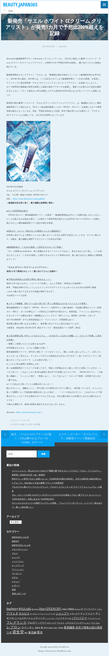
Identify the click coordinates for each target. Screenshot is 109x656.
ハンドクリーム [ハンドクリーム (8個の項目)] (63, 618)
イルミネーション (20, 549)
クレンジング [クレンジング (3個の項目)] (45, 614)
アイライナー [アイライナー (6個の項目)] (90, 609)
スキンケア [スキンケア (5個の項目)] (75, 613)
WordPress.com (64, 651)
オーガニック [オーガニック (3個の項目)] (35, 614)
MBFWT (15, 541)
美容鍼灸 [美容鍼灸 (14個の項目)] (69, 627)
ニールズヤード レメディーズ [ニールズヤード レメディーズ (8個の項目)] (30, 618)
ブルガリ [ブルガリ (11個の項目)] (32, 622)
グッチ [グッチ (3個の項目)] (52, 614)
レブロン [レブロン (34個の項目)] (13, 627)
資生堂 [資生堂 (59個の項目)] (18, 631)
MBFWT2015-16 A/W (21, 545)
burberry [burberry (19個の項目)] (12, 609)
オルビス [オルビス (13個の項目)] (24, 613)
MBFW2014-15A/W (20, 537)
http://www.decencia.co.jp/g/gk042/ (29, 198)
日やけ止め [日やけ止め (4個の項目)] (48, 627)
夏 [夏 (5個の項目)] (42, 627)
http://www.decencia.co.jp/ (28, 412)
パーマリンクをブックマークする (25, 424)
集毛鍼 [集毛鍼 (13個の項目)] (32, 632)
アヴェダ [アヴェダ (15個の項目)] (12, 613)
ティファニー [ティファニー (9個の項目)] (87, 613)
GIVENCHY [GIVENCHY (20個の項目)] (53, 609)
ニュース (25, 420)
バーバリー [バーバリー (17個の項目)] (79, 618)
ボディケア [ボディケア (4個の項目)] (51, 623)
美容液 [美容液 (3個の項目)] (60, 628)
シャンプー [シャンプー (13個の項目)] (62, 613)
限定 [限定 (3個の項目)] (26, 633)
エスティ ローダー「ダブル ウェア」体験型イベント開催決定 (77, 436)
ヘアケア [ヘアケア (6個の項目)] (42, 622)
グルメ (15, 553)
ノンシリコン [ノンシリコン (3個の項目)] (50, 618)
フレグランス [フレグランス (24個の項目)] (16, 622)
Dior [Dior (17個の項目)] (42, 609)
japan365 (63, 46)
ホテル (15, 577)
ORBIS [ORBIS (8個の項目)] (70, 608)
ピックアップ (18, 565)
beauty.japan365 (20, 4)
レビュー (16, 581)
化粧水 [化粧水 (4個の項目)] (37, 627)
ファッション (18, 569)
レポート (16, 585)
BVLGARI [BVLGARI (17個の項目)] (25, 609)
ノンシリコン (18, 561)
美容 (14, 589)
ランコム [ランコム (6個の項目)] (95, 622)
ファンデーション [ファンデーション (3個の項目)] (94, 618)
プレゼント (17, 573)
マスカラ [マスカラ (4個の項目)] (60, 623)
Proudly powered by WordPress (54, 647)
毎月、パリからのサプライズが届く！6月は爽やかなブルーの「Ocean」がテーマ (31, 438)
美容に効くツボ (19, 593)
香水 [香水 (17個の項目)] (40, 632)
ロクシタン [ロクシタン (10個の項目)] (27, 627)
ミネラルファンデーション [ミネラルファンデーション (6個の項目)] (78, 622)
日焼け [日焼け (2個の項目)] (55, 628)
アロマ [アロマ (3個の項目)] (99, 609)
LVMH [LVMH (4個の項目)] (64, 609)
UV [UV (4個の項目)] (82, 609)
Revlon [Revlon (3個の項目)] (77, 609)
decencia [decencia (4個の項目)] (35, 609)
